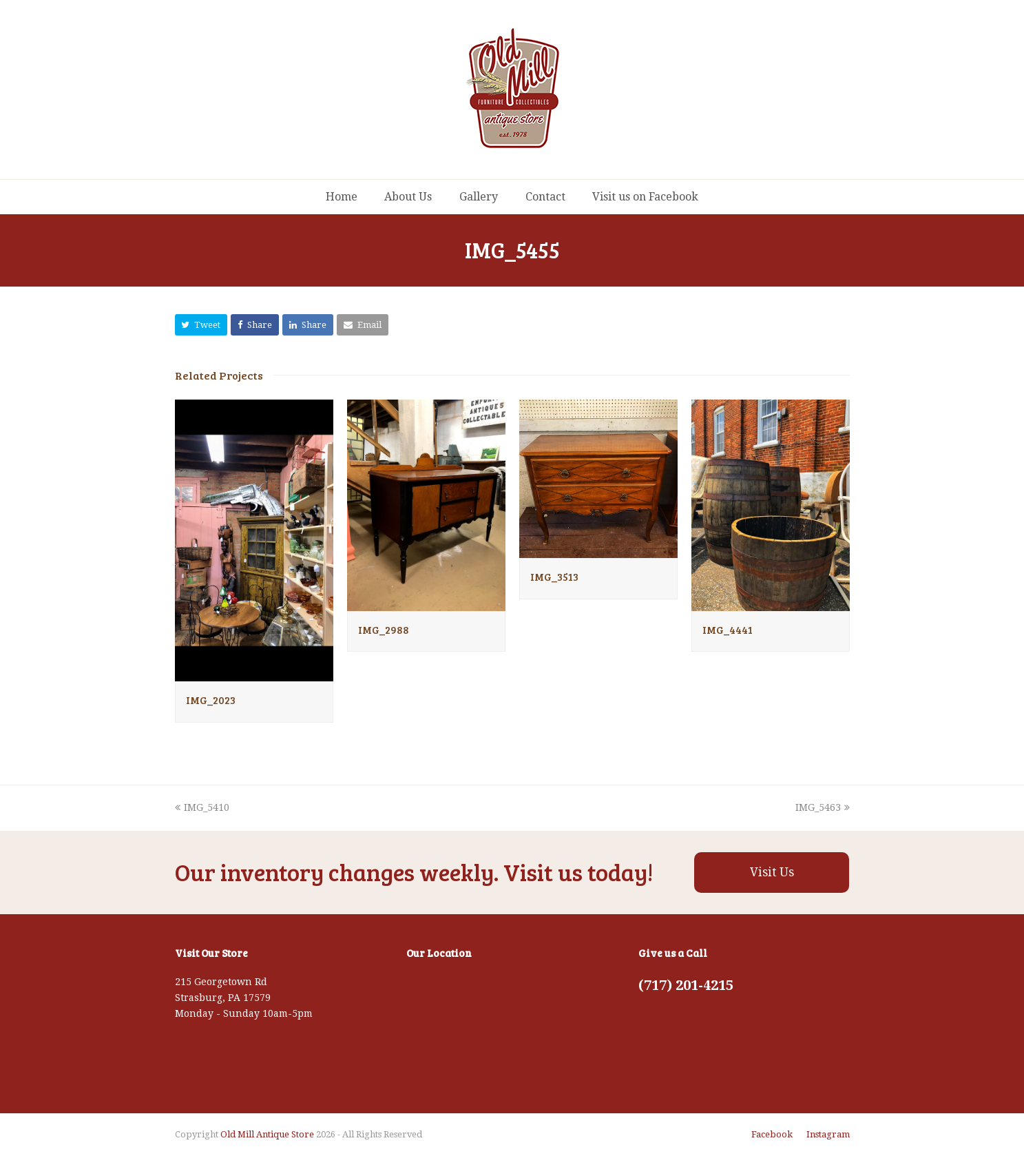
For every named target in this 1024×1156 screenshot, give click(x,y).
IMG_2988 (383, 630)
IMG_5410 (202, 807)
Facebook (772, 1134)
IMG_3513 (554, 577)
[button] (201, 325)
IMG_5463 (822, 807)
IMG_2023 (211, 700)
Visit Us (772, 872)
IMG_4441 (727, 630)
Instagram (828, 1134)
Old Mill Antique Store (267, 1134)
